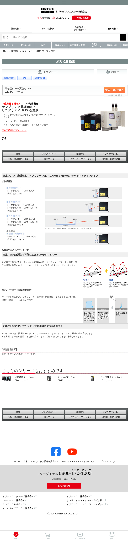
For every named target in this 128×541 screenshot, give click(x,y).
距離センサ (112, 45)
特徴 (18, 154)
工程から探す (112, 28)
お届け (112, 535)
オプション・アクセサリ (80, 159)
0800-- (75, 472)
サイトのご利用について (24, 461)
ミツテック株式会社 (13, 504)
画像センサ (60, 45)
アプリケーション (111, 154)
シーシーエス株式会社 (14, 500)
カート (48, 535)
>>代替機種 (32, 103)
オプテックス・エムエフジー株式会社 (86, 504)
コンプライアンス (104, 461)
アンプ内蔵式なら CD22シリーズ (66, 379)
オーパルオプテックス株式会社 (18, 508)
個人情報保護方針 (48, 461)
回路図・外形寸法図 (111, 159)
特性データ (49, 159)
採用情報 (43, 18)
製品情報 (15, 51)
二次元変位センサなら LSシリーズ (112, 379)
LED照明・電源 (77, 45)
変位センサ (26, 45)
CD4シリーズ (42, 51)
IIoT (43, 45)
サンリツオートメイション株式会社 (84, 500)
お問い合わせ (83, 18)
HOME (5, 51)
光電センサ (8, 45)
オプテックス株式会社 (78, 496)
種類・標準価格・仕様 (18, 159)
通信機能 (80, 154)
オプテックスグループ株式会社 (18, 496)
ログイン (16, 535)
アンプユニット (49, 154)
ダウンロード (80, 535)
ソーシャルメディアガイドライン (76, 461)
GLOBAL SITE (60, 18)
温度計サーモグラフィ (94, 45)
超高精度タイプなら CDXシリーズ (24, 379)
